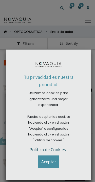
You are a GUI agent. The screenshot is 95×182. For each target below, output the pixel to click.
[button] (48, 161)
